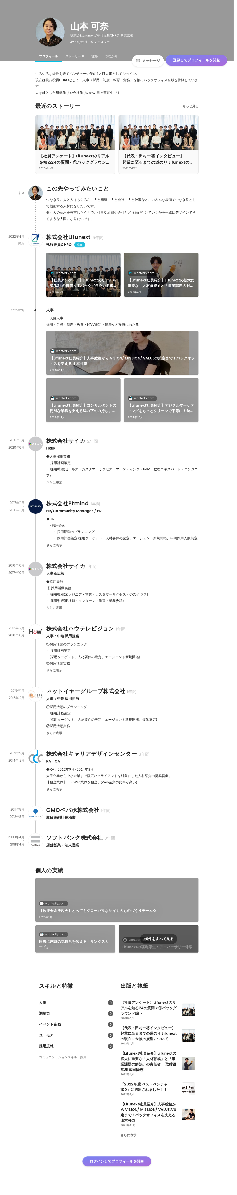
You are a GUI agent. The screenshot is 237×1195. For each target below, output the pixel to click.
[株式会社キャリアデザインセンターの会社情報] (35, 756)
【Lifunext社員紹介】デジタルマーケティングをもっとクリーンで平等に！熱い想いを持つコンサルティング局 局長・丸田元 (161, 408)
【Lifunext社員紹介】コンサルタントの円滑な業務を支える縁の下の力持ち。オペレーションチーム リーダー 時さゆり (83, 408)
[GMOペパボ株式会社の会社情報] (35, 813)
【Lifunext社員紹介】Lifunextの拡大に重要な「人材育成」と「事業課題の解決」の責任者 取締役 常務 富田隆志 (161, 283)
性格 (94, 56)
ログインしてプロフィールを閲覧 (117, 1161)
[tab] (48, 56)
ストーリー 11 (74, 56)
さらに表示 (54, 482)
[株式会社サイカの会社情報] (35, 443)
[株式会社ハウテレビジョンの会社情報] (35, 631)
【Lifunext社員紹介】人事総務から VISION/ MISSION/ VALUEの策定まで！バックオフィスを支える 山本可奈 (122, 361)
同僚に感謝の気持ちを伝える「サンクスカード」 (74, 944)
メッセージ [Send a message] (148, 60)
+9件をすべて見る (159, 938)
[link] (83, 275)
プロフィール (48, 56)
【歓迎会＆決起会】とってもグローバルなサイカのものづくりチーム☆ (97, 910)
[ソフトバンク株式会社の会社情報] (35, 840)
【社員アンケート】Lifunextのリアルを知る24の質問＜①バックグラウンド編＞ (83, 283)
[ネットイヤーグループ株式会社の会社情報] (35, 694)
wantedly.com (65, 273)
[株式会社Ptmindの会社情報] (35, 506)
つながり (111, 56)
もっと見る (190, 106)
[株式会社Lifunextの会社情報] (35, 240)
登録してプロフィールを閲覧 (196, 60)
